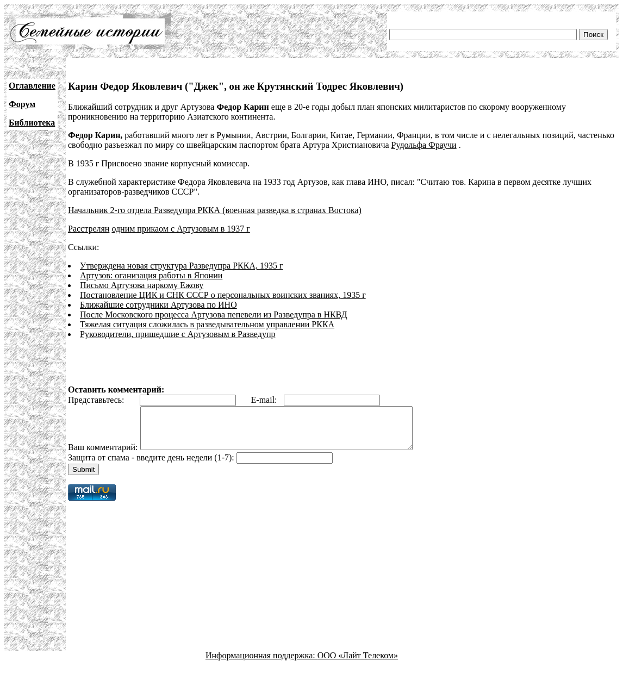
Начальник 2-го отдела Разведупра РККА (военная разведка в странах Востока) (215, 210)
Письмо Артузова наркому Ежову (141, 285)
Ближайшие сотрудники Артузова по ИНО (158, 304)
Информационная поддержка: (261, 663)
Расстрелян (88, 228)
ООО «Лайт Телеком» (357, 663)
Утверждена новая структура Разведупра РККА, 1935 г (181, 265)
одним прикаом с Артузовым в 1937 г (180, 228)
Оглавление (32, 85)
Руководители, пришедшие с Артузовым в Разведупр (177, 334)
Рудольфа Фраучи (424, 144)
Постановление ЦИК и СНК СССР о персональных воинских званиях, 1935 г (223, 295)
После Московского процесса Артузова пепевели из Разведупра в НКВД (213, 314)
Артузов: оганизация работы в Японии (151, 275)
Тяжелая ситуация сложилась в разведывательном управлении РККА (207, 324)
